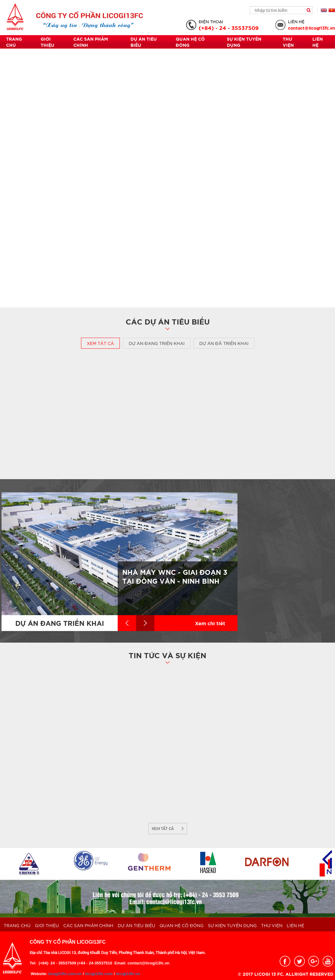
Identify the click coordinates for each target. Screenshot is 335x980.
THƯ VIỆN (288, 42)
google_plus (313, 961)
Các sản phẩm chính (90, 42)
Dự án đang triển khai (157, 343)
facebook (285, 961)
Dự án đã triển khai (223, 343)
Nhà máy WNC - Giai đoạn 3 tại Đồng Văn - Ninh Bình (174, 576)
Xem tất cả (100, 343)
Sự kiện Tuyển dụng (244, 42)
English (324, 10)
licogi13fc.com (98, 973)
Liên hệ (317, 42)
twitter (299, 961)
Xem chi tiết (210, 623)
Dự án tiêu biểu (144, 42)
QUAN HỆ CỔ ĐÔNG (190, 42)
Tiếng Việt (332, 10)
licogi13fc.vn (128, 973)
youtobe (328, 961)
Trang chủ (14, 42)
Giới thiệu (47, 42)
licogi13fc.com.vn (64, 973)
